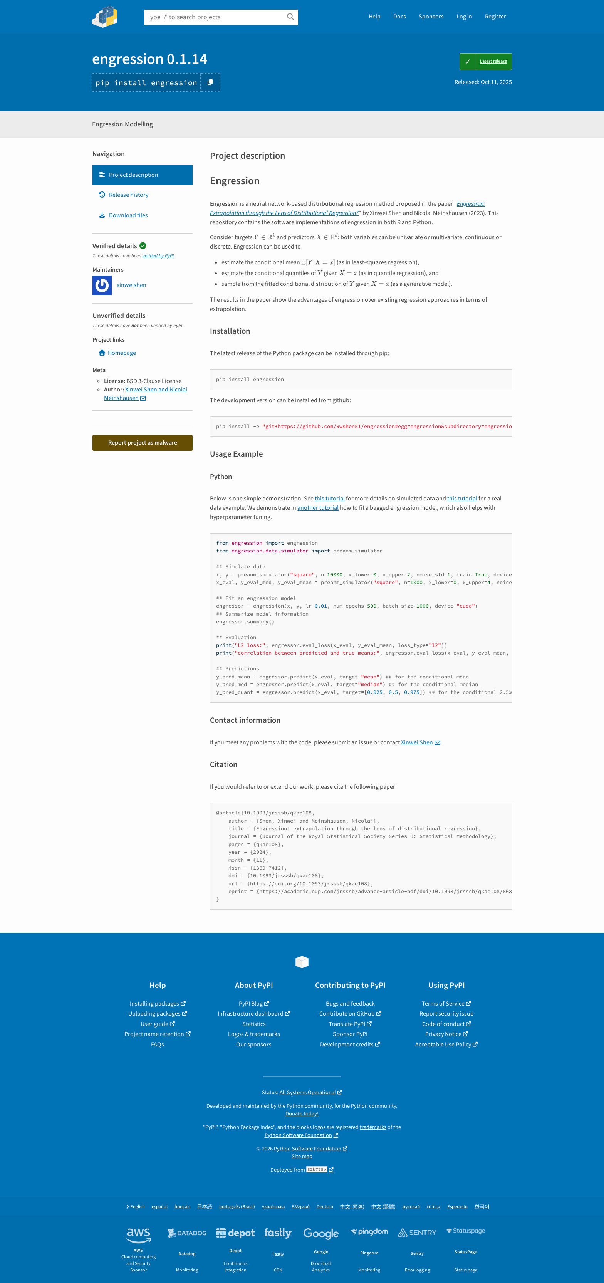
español (160, 1207)
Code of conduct (443, 1024)
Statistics (254, 1024)
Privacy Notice (443, 1034)
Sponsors (431, 16)
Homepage (117, 353)
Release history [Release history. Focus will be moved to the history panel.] (123, 195)
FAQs (157, 1044)
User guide (154, 1024)
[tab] (142, 175)
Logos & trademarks (254, 1034)
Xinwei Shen (417, 742)
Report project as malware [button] (142, 442)
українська (273, 1207)
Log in (464, 16)
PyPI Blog (251, 1003)
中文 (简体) (352, 1207)
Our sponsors (254, 1044)
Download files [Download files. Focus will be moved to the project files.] (123, 215)
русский (411, 1207)
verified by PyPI (158, 255)
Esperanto (457, 1207)
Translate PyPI (347, 1024)
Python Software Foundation (298, 1135)
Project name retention (154, 1034)
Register (495, 16)
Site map (302, 1156)
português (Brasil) (237, 1207)
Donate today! (302, 1114)
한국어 (482, 1207)
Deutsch (325, 1207)
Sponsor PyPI (350, 1034)
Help (375, 16)
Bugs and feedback (350, 1003)
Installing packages (154, 1003)
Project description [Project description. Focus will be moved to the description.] (128, 175)
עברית (433, 1207)
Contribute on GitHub (347, 1013)
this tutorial (330, 498)
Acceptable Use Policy (443, 1044)
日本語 (204, 1207)
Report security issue (446, 1013)
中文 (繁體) (383, 1207)
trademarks (373, 1127)
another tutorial (318, 508)
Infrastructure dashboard (251, 1013)
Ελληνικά (301, 1207)
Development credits (347, 1044)
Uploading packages (154, 1013)
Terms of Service (443, 1003)
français (182, 1207)
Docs (399, 16)
